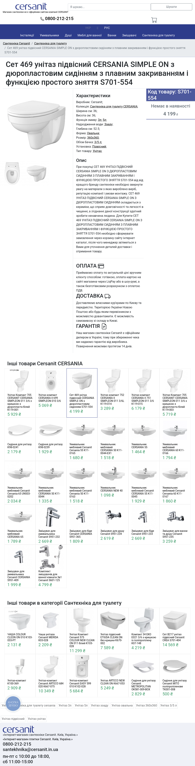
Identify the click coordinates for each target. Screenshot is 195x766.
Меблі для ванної (89, 35)
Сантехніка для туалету (158, 35)
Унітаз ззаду (99, 705)
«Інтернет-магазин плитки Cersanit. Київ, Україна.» (37, 739)
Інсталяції (27, 35)
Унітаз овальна (122, 705)
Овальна (93, 133)
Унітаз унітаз (37, 719)
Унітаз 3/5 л (168, 705)
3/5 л (97, 142)
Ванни (112, 35)
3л (99, 120)
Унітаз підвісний (13, 719)
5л (104, 120)
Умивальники (49, 35)
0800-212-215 (57, 18)
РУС (107, 28)
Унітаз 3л (65, 705)
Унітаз (97, 151)
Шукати (171, 7)
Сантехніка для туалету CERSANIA (113, 106)
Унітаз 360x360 (146, 705)
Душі (68, 35)
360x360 (93, 137)
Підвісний (99, 146)
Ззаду (108, 124)
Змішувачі (129, 35)
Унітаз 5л (81, 705)
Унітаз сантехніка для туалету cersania (28, 705)
